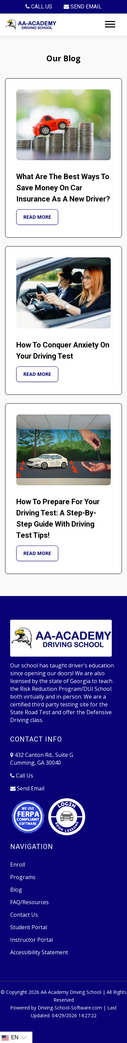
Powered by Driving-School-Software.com (56, 1007)
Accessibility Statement (39, 952)
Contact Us (24, 914)
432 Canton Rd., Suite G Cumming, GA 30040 (41, 758)
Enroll (17, 864)
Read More (37, 217)
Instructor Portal (31, 939)
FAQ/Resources (29, 902)
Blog (16, 889)
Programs (23, 877)
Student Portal (28, 927)
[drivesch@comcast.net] (83, 6)
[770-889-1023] (38, 6)
